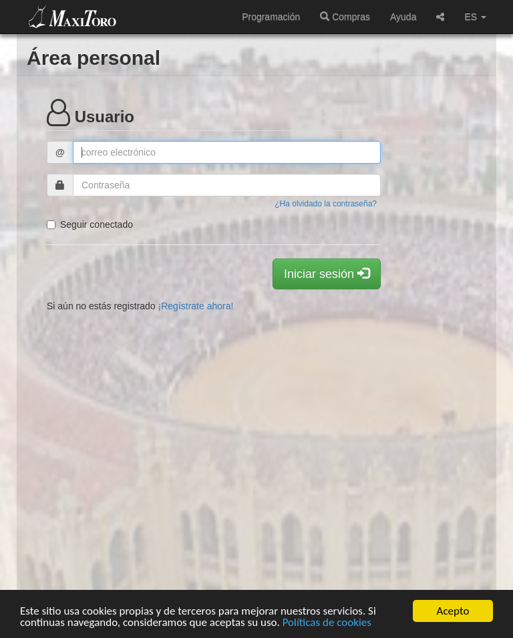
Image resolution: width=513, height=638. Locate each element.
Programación (271, 16)
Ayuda (403, 16)
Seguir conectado (90, 224)
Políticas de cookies (327, 623)
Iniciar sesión (326, 274)
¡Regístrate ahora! (196, 306)
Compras (345, 16)
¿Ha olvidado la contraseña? (326, 203)
